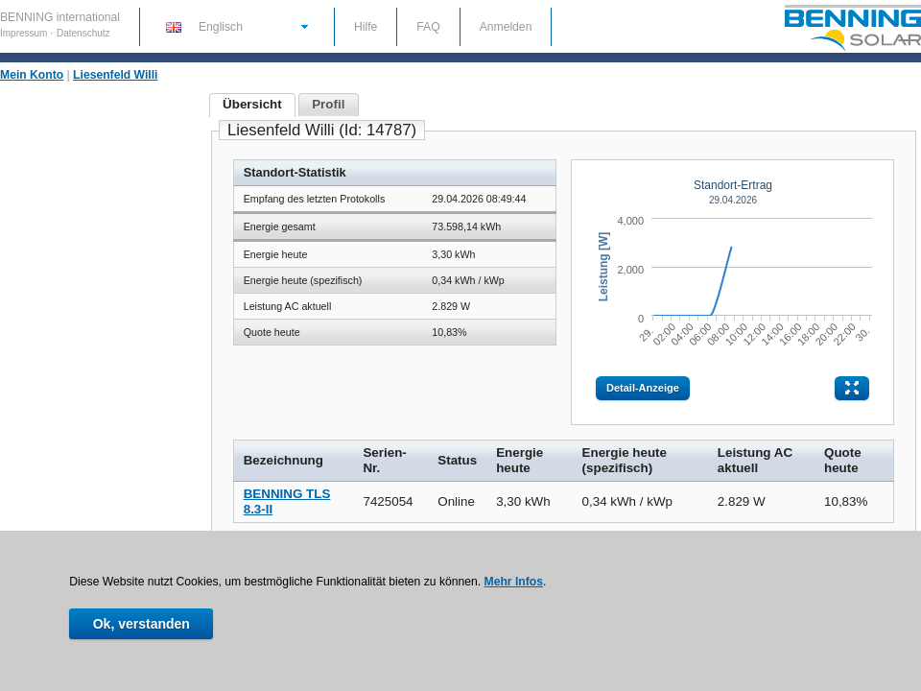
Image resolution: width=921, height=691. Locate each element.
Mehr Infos (513, 581)
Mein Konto (31, 75)
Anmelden (506, 27)
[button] (236, 25)
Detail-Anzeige (642, 387)
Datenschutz (83, 33)
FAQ (427, 27)
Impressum (25, 33)
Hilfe (365, 27)
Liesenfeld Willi (115, 75)
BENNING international (60, 17)
